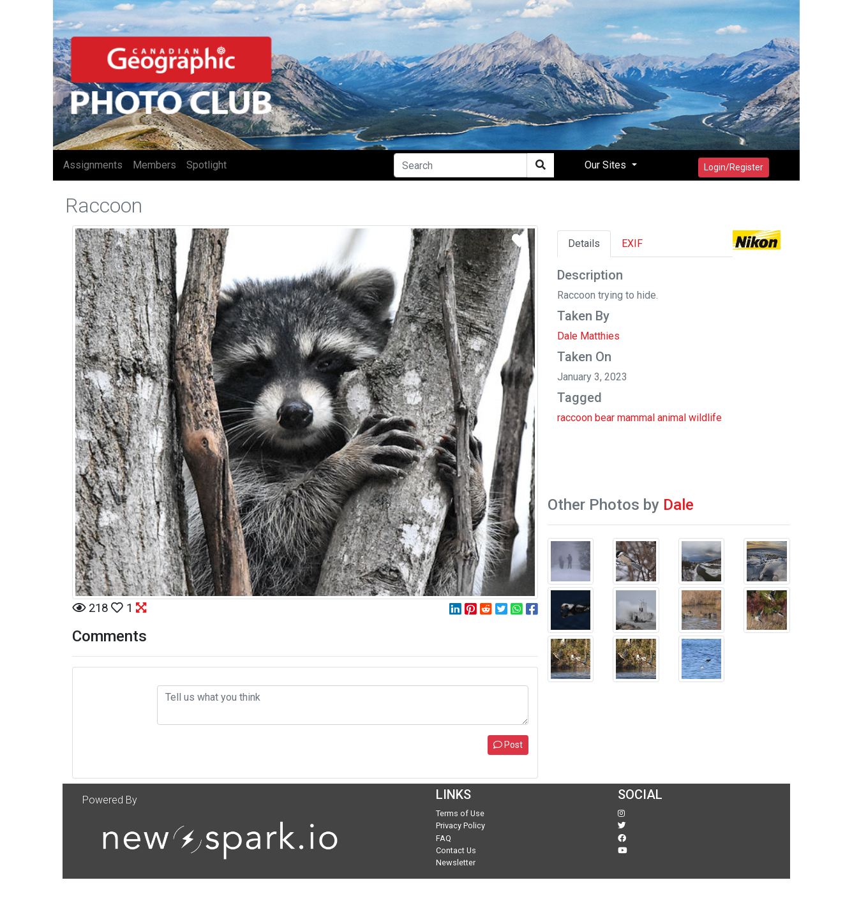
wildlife (705, 418)
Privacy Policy (460, 825)
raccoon (574, 418)
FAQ (443, 838)
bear (605, 418)
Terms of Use (460, 813)
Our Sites (607, 165)
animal (671, 418)
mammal (636, 418)
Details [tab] (584, 243)
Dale (678, 505)
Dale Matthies (588, 336)
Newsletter (455, 862)
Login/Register (733, 167)
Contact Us (456, 850)
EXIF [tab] (632, 243)
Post (508, 745)
